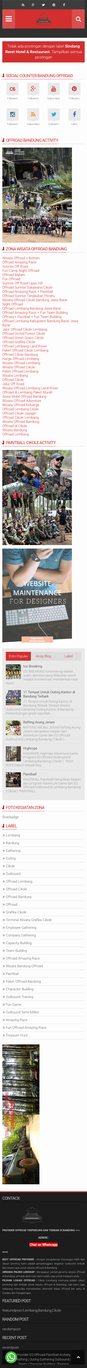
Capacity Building (19, 943)
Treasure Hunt (17, 1035)
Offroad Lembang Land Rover (24, 346)
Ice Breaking (32, 666)
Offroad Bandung (18, 897)
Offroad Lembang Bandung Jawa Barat (31, 308)
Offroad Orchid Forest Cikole (23, 334)
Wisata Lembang (15, 375)
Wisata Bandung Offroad (24, 966)
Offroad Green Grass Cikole (23, 338)
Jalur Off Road (13, 384)
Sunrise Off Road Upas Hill (22, 283)
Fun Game (13, 1004)
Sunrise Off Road (15, 266)
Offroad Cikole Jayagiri (19, 413)
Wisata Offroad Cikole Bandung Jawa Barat (34, 300)
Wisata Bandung (14, 430)
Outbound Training (19, 997)
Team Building (16, 951)
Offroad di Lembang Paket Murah (27, 392)
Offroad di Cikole (14, 426)
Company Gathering (21, 935)
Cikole (10, 866)
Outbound (13, 874)
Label (68, 656)
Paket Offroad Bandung (23, 981)
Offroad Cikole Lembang (20, 417)
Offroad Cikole (13, 380)
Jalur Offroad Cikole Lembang (24, 329)
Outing (11, 858)
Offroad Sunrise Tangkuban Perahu (28, 296)
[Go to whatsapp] (11, 1357)
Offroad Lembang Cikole (20, 409)
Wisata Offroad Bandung (20, 422)
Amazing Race (17, 1020)
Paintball (30, 774)
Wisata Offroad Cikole (18, 367)
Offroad (11, 904)
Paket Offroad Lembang (20, 371)
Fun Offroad (11, 279)
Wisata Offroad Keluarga (20, 405)
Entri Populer (18, 656)
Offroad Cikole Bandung (20, 354)
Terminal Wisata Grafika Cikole (29, 920)
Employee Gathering (21, 928)
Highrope (30, 748)
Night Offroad (12, 304)
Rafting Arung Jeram (39, 722)
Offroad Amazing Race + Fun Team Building (35, 313)
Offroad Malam (13, 275)
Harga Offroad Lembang (20, 359)
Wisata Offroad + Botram (21, 258)
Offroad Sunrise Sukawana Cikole (27, 287)
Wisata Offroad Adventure (21, 401)
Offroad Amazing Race (19, 262)
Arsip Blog (43, 656)
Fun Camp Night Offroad (20, 271)
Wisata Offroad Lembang (21, 363)
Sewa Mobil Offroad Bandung (24, 396)
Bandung (12, 843)
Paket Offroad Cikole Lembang (25, 350)
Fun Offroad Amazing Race (26, 1028)
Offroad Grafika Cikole (18, 342)
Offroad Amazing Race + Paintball (27, 292)
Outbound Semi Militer (22, 1012)
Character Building (19, 989)
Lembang (13, 835)
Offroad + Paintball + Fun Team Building (31, 317)
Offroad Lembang (15, 434)
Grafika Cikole (16, 912)
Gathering (13, 851)
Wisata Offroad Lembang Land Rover (30, 388)
